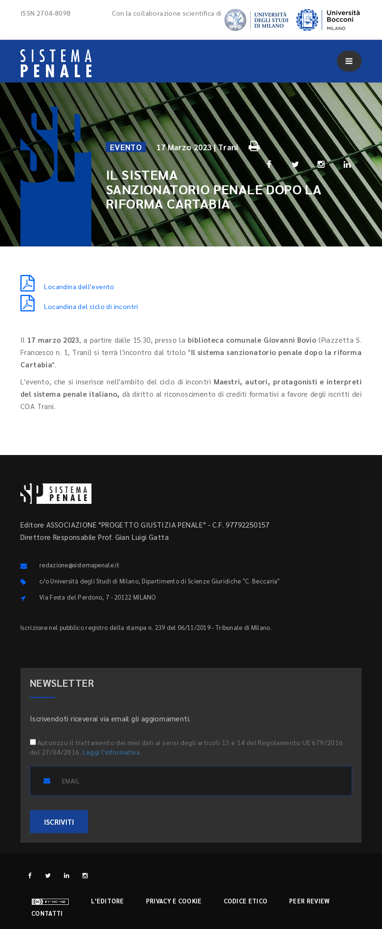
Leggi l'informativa (111, 751)
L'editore (107, 901)
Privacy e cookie (174, 901)
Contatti (47, 913)
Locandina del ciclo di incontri (79, 306)
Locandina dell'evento (67, 286)
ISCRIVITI (59, 821)
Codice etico (246, 901)
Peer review (309, 901)
